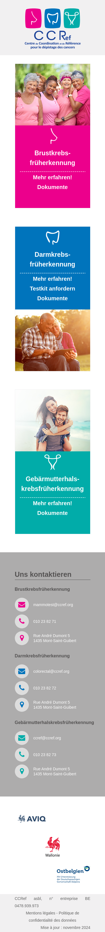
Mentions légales (40, 913)
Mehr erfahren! (52, 177)
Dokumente (52, 187)
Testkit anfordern (52, 288)
